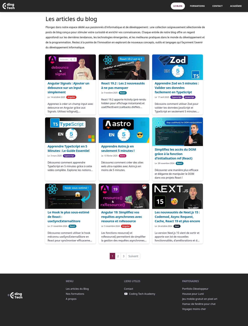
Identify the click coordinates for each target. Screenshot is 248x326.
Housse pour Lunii (193, 294)
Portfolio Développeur (195, 288)
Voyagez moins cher (194, 309)
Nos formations (75, 294)
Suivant (133, 256)
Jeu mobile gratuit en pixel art (199, 299)
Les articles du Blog (77, 288)
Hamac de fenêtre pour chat (199, 304)
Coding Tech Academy (139, 294)
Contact (217, 5)
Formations (197, 5)
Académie (236, 5)
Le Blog (177, 5)
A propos (71, 299)
